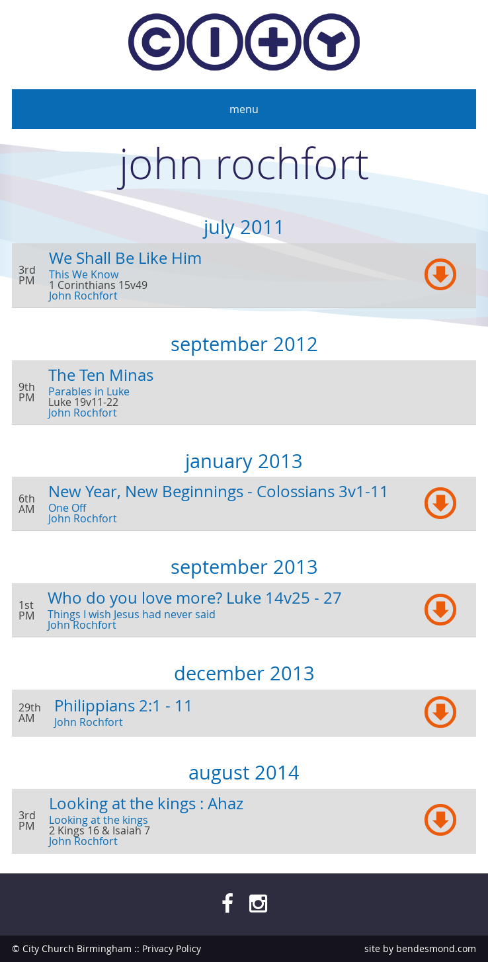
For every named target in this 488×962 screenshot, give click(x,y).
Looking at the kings (98, 820)
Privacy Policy (171, 948)
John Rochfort (83, 295)
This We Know (83, 274)
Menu (244, 109)
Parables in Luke (89, 391)
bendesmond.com (436, 948)
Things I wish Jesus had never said (132, 614)
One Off (67, 508)
